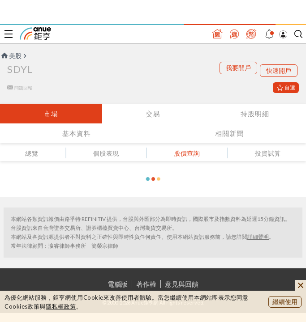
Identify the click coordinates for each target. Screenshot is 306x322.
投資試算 (268, 153)
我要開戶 (238, 68)
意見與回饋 (181, 284)
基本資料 (76, 133)
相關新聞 (229, 133)
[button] (153, 178)
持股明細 (255, 114)
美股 (11, 55)
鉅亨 (35, 33)
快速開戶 (278, 70)
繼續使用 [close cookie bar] (284, 301)
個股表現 (106, 153)
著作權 (146, 284)
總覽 (31, 153)
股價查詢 (187, 153)
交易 (153, 114)
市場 (51, 114)
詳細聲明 (258, 236)
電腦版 (118, 284)
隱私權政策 (61, 306)
